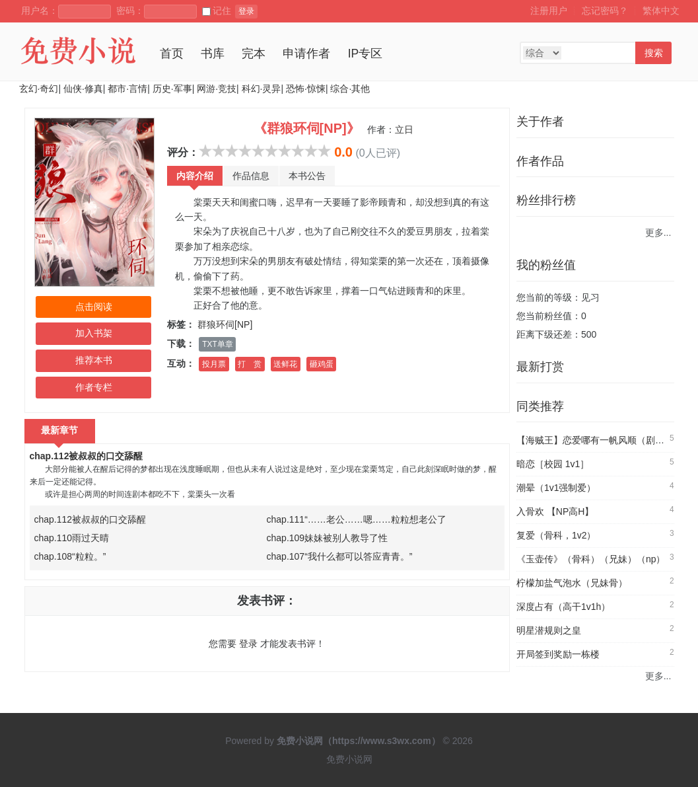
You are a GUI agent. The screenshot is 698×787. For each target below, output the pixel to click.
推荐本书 (93, 360)
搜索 (654, 53)
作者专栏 (93, 387)
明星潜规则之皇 (548, 630)
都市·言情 (127, 88)
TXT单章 (217, 344)
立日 (404, 129)
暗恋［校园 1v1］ (552, 464)
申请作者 (306, 53)
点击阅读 (93, 306)
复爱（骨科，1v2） (556, 535)
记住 (216, 10)
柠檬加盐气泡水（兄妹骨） (571, 583)
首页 (172, 53)
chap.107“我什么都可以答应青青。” (340, 556)
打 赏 (250, 364)
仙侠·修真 (83, 88)
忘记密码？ (605, 10)
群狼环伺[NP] (224, 324)
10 (324, 150)
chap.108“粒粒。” (70, 556)
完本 (253, 53)
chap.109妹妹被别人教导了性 (327, 538)
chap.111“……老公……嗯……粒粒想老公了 (356, 519)
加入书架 (93, 333)
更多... (658, 232)
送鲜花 (285, 364)
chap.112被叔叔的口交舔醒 (86, 456)
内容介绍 (194, 175)
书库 (213, 53)
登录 (246, 11)
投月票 (214, 364)
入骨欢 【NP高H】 (555, 511)
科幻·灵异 (261, 88)
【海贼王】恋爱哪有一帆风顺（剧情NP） (601, 440)
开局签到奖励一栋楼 (558, 654)
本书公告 (307, 175)
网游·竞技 (216, 88)
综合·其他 (350, 88)
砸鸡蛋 (321, 364)
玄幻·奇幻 (39, 88)
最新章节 (60, 430)
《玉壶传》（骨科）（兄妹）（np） (591, 559)
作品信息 (250, 175)
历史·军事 (172, 88)
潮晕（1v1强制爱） (556, 487)
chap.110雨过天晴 (72, 538)
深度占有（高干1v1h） (563, 606)
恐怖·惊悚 (306, 88)
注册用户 (548, 10)
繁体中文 (661, 10)
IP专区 (365, 53)
